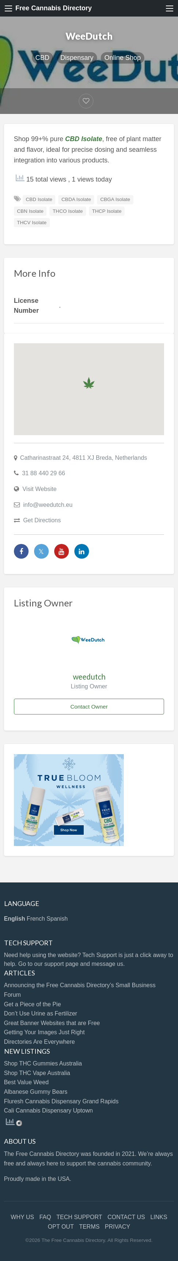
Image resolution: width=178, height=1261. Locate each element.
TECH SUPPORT (79, 1217)
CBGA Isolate (115, 199)
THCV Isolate (32, 222)
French (36, 919)
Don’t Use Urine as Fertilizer (40, 1013)
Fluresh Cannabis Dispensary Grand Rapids (61, 1101)
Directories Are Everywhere (39, 1042)
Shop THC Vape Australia (37, 1073)
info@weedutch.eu (48, 504)
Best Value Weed (26, 1082)
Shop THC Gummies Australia (43, 1063)
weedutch (89, 676)
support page (61, 964)
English (14, 919)
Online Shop (122, 57)
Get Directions (42, 520)
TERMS (89, 1227)
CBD (42, 57)
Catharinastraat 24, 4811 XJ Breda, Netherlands (83, 457)
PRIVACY (117, 1227)
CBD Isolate (39, 199)
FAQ (45, 1217)
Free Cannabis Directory (53, 8)
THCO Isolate (68, 211)
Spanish (57, 919)
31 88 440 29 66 (43, 473)
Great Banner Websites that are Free (52, 1023)
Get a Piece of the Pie (32, 1004)
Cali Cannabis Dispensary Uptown (48, 1110)
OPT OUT (61, 1227)
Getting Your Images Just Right (44, 1032)
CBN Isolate (30, 211)
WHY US (22, 1217)
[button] (88, 382)
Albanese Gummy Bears (35, 1092)
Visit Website (39, 489)
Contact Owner (89, 706)
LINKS (158, 1217)
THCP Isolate (107, 211)
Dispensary (76, 57)
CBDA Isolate (76, 199)
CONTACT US (126, 1217)
